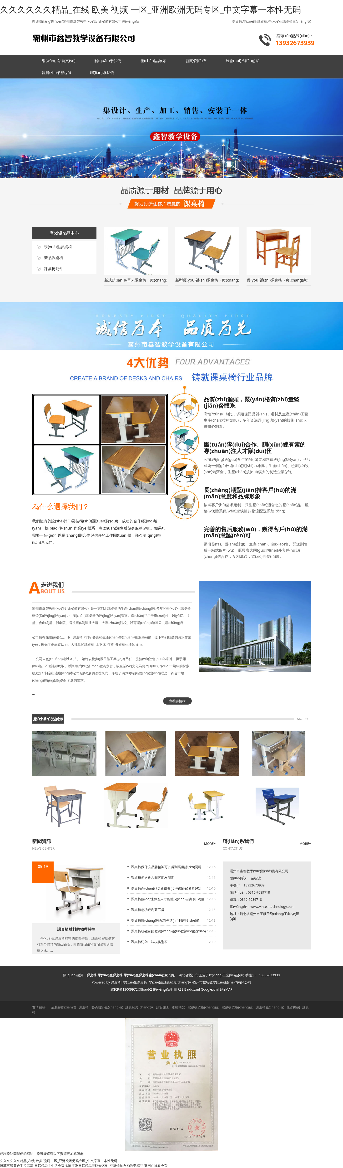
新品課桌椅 (53, 257)
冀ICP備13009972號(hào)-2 (131, 989)
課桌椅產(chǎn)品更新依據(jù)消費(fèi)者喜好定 (166, 888)
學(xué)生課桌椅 (58, 246)
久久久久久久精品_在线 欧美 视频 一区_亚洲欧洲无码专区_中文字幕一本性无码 (150, 9)
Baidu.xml (192, 989)
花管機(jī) (293, 1007)
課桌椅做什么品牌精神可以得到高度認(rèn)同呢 (166, 867)
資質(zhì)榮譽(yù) (56, 72)
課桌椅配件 (53, 268)
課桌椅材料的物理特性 (76, 929)
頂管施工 (162, 1007)
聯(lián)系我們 (102, 72)
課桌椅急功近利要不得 (147, 909)
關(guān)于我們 (108, 60)
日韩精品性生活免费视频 (52, 1165)
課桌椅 (84, 1007)
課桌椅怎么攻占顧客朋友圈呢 (152, 877)
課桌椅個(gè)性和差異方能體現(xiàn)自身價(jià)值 (167, 899)
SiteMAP (226, 989)
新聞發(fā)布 (196, 60)
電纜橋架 (178, 1007)
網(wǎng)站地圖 (165, 989)
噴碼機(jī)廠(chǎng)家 (107, 1007)
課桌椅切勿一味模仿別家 (149, 941)
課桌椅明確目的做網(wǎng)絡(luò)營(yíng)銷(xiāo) (168, 931)
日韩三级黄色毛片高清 (16, 1165)
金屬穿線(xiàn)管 (63, 1007)
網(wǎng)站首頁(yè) (59, 60)
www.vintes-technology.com (273, 906)
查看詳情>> (177, 701)
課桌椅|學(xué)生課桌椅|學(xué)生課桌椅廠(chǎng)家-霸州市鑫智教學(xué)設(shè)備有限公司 (181, 982)
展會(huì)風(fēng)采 (242, 60)
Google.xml (210, 989)
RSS (180, 989)
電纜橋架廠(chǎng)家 (203, 1007)
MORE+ (302, 718)
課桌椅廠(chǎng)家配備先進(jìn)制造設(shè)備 (165, 920)
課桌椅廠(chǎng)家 (139, 1007)
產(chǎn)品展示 (153, 60)
